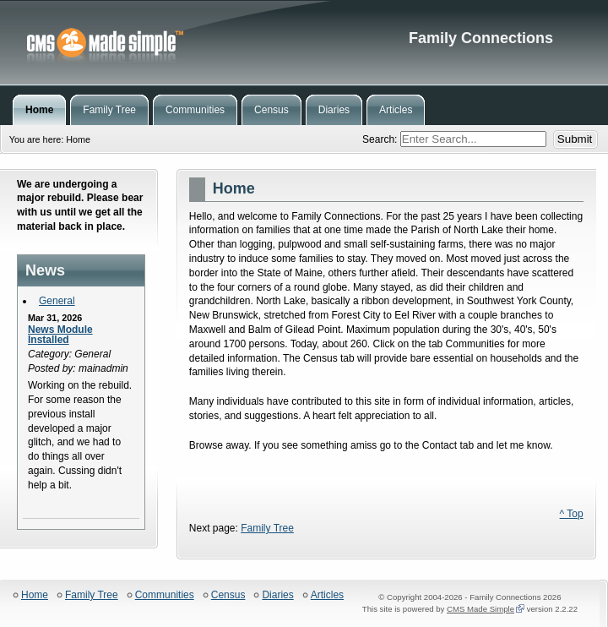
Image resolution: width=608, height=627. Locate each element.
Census (228, 595)
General (57, 301)
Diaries (277, 595)
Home (34, 595)
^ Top (572, 514)
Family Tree (267, 528)
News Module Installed (60, 335)
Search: (381, 139)
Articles (327, 595)
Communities (164, 595)
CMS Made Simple (480, 608)
